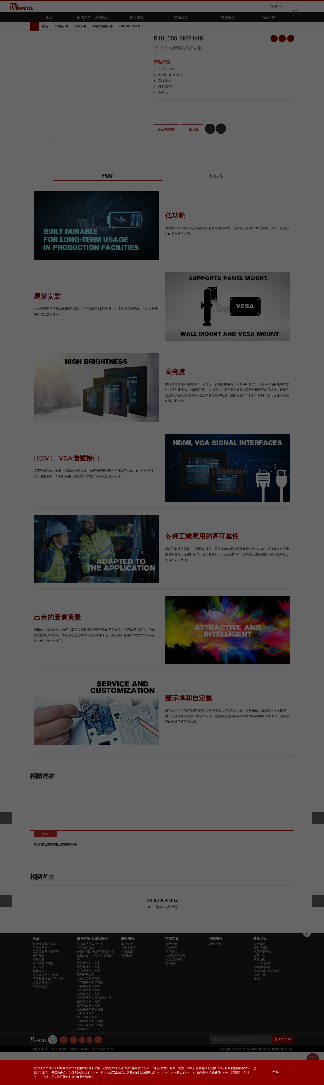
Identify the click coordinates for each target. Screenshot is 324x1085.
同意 (275, 1071)
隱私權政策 (243, 1068)
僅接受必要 (58, 1072)
